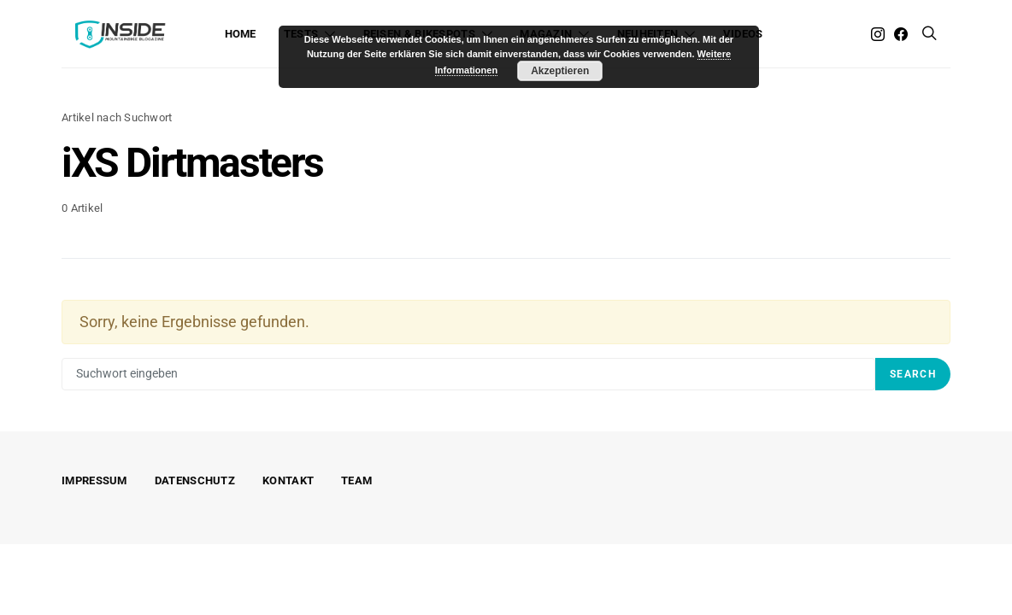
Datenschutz (195, 480)
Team (356, 480)
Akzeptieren (560, 71)
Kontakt (288, 480)
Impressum (94, 480)
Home (240, 33)
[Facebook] (901, 34)
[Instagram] (878, 34)
